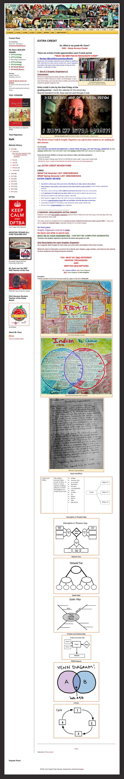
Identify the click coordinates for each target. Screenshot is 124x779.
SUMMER (76, 29)
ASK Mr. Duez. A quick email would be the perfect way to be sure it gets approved (66, 161)
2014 (12, 184)
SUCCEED (48, 29)
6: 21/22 (32, 32)
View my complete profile (16, 339)
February (15, 168)
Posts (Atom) (49, 752)
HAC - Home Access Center (75, 48)
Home (76, 749)
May (13, 160)
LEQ (41, 29)
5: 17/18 (18, 32)
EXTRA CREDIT (58, 29)
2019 (12, 149)
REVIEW (46, 32)
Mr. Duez (64, 198)
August (14, 151)
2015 (12, 181)
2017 (12, 176)
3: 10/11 (104, 29)
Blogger (81, 769)
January (15, 170)
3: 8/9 (97, 29)
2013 (12, 186)
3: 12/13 (111, 29)
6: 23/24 (39, 32)
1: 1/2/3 (84, 29)
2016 (12, 179)
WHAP (8, 29)
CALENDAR (16, 29)
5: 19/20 (25, 32)
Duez (12, 336)
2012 (12, 189)
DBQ (36, 29)
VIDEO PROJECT (61, 32)
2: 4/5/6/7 (90, 29)
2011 (12, 191)
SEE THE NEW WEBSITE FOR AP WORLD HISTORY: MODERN (21, 155)
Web (52, 32)
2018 (12, 173)
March (14, 165)
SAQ (30, 29)
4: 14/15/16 (10, 32)
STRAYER (68, 29)
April (13, 162)
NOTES (24, 29)
